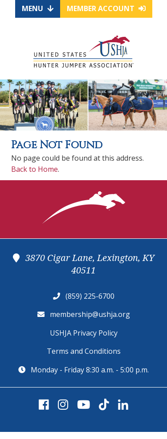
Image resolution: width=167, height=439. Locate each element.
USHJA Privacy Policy (84, 333)
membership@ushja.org (90, 314)
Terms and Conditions (84, 351)
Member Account (106, 8)
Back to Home (34, 169)
